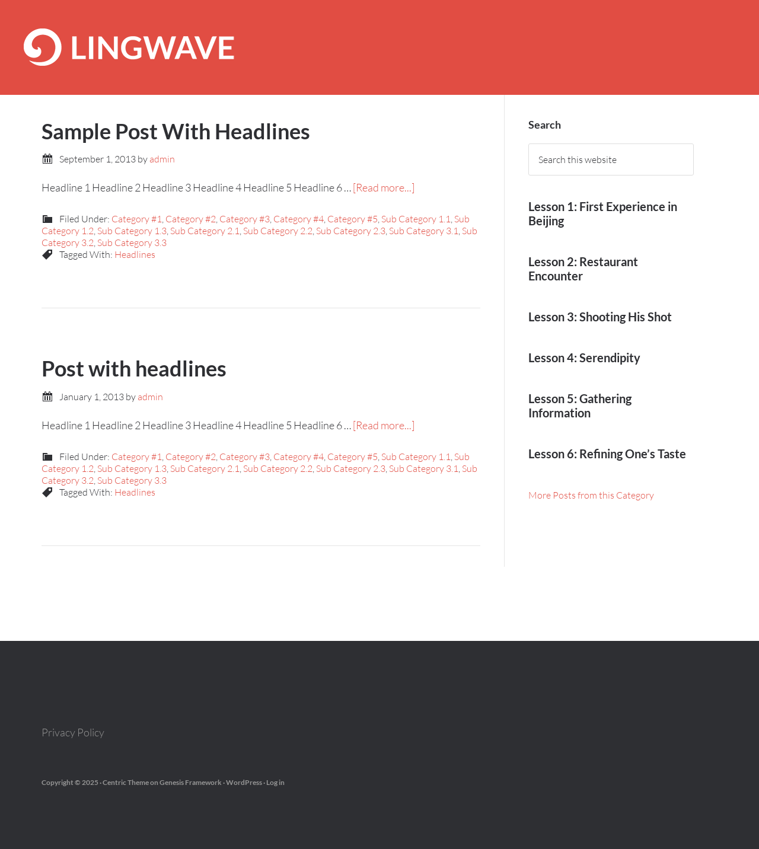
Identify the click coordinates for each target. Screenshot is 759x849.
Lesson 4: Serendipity (584, 357)
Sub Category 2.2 (277, 231)
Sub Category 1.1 (416, 219)
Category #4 (298, 219)
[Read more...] (383, 187)
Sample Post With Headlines (176, 131)
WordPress (244, 782)
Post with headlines (134, 368)
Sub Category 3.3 (132, 242)
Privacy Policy (73, 732)
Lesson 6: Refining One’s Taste (607, 453)
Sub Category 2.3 (350, 231)
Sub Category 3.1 (423, 231)
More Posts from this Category (591, 495)
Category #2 (190, 219)
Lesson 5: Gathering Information (580, 405)
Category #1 (136, 219)
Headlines (134, 254)
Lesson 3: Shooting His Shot (600, 316)
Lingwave (379, 47)
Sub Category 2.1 (205, 231)
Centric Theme (126, 782)
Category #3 (244, 219)
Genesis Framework (191, 782)
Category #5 (352, 219)
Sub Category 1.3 (132, 231)
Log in (275, 782)
